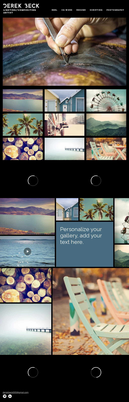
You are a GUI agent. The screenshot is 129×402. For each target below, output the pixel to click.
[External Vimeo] (33, 180)
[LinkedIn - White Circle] (10, 396)
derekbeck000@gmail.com (15, 392)
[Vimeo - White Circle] (4, 396)
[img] (23, 100)
